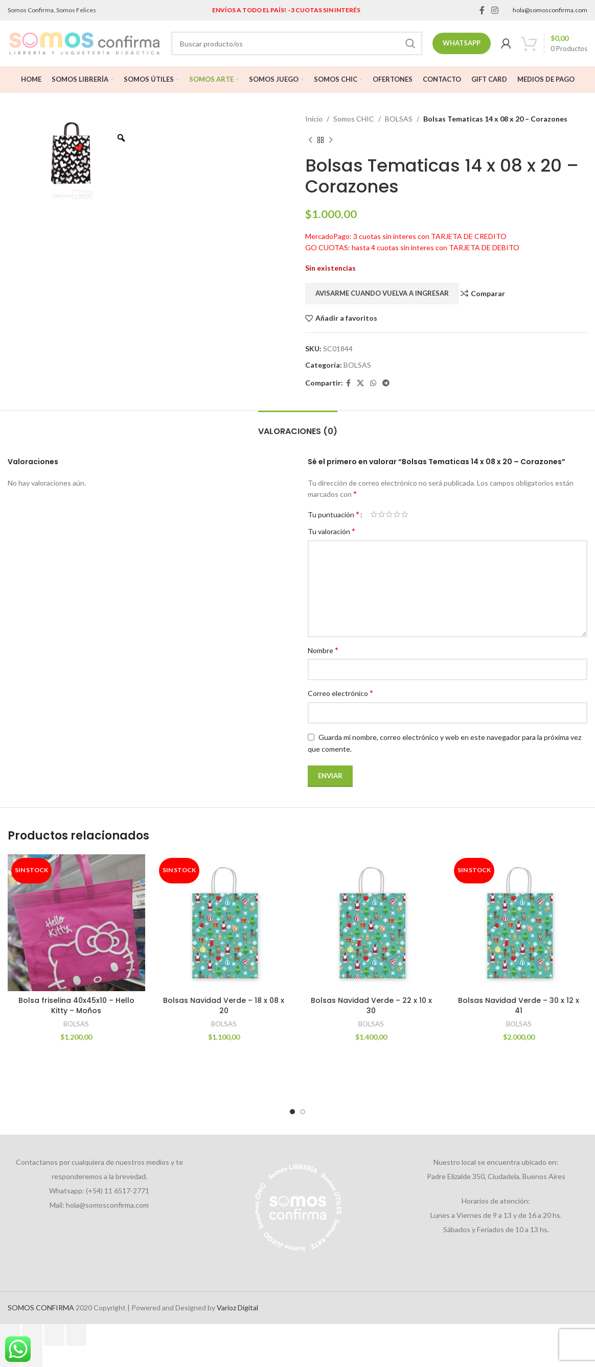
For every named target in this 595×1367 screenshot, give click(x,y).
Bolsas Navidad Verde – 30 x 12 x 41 (518, 1005)
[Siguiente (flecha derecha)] (32, 1356)
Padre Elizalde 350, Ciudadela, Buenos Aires (496, 1176)
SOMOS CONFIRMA (41, 1307)
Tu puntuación (333, 514)
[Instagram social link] (495, 10)
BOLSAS (399, 118)
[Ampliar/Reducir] (10, 1335)
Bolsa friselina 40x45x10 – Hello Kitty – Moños (76, 1005)
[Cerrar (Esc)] (76, 1335)
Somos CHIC (353, 118)
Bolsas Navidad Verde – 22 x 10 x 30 (371, 1005)
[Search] (296, 43)
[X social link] (360, 383)
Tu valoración (331, 531)
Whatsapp (461, 43)
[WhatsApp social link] (373, 383)
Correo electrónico (340, 693)
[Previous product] (310, 140)
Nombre (323, 650)
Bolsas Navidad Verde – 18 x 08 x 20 (223, 1005)
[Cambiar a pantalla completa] (32, 1335)
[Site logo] (84, 42)
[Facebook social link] (482, 10)
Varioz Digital (237, 1307)
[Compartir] (54, 1335)
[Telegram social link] (386, 383)
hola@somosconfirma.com (550, 10)
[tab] (297, 426)
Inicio (314, 118)
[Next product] (331, 140)
